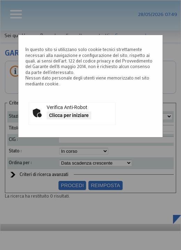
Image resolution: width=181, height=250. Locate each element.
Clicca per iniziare (69, 115)
